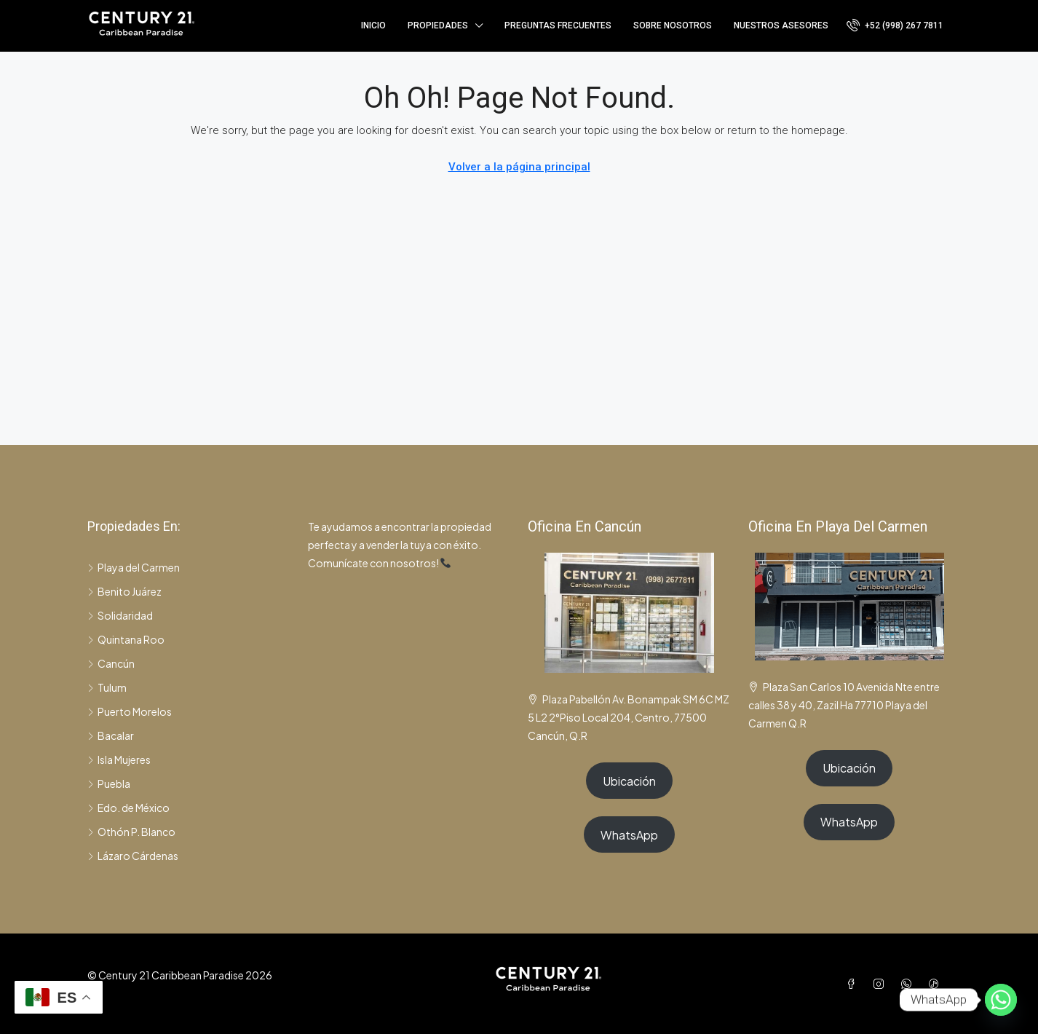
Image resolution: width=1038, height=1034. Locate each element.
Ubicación (629, 781)
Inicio (373, 25)
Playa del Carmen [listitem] (133, 567)
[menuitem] (895, 25)
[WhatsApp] (909, 983)
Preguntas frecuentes (557, 25)
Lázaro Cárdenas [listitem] (132, 855)
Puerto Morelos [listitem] (129, 711)
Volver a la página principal (519, 166)
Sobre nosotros (672, 25)
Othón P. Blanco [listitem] (131, 831)
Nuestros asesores (781, 25)
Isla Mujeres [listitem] (119, 759)
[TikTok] (937, 983)
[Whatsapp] (1001, 1000)
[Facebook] (854, 983)
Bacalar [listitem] (110, 735)
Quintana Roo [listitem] (126, 639)
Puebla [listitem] (108, 783)
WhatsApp (629, 835)
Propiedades (438, 25)
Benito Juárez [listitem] (124, 591)
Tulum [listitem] (107, 687)
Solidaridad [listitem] (120, 615)
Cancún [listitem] (111, 663)
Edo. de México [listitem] (128, 807)
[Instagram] (881, 983)
